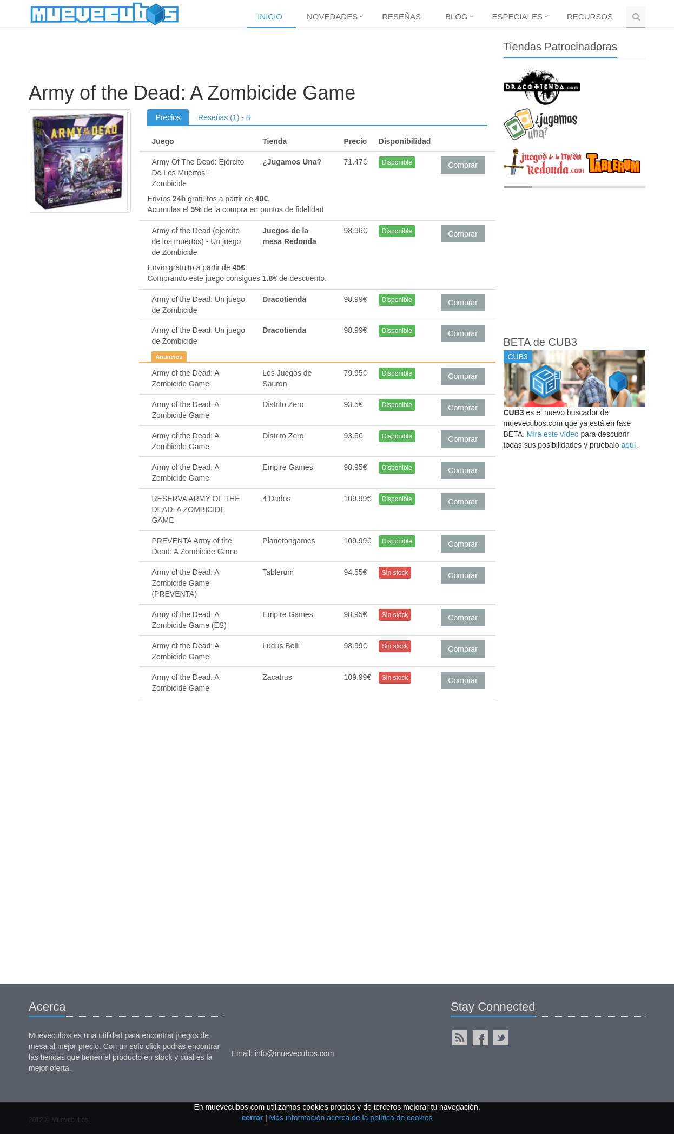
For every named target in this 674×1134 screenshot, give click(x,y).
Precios (168, 117)
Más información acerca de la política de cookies (351, 1117)
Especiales (517, 16)
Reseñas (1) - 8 (224, 117)
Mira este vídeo (553, 434)
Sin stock (395, 572)
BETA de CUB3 (540, 342)
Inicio (269, 16)
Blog (456, 16)
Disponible (397, 162)
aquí (628, 445)
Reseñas (401, 16)
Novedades (332, 16)
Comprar (462, 165)
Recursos (590, 16)
